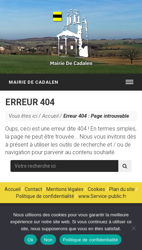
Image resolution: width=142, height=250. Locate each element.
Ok (30, 239)
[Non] (133, 228)
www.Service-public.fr (102, 196)
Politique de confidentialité (45, 196)
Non (48, 239)
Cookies (96, 189)
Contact (33, 189)
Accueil (50, 116)
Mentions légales (65, 189)
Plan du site (122, 189)
